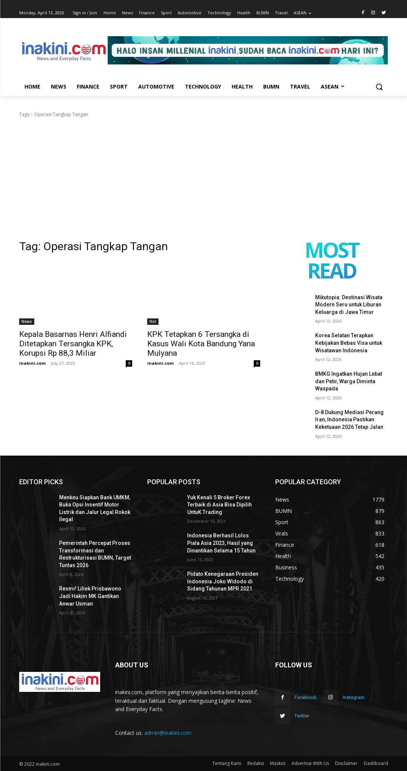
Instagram (353, 697)
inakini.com (32, 363)
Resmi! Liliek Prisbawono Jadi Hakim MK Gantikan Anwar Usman (90, 596)
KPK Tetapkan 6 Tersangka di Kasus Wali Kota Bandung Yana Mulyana (201, 344)
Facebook (305, 697)
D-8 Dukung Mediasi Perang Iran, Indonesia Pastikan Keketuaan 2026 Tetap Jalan (349, 419)
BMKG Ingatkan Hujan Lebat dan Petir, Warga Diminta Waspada (348, 381)
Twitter (301, 716)
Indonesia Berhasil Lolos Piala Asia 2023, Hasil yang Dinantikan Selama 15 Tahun (221, 542)
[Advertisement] (203, 175)
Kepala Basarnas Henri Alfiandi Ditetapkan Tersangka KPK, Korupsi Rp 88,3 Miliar (73, 344)
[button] (379, 87)
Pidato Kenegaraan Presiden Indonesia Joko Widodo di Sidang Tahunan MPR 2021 (222, 581)
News (26, 321)
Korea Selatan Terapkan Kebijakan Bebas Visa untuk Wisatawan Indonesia (348, 342)
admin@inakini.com (167, 732)
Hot (152, 321)
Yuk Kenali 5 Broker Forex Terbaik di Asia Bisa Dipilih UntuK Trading (219, 504)
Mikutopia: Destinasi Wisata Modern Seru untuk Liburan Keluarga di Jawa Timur (349, 304)
